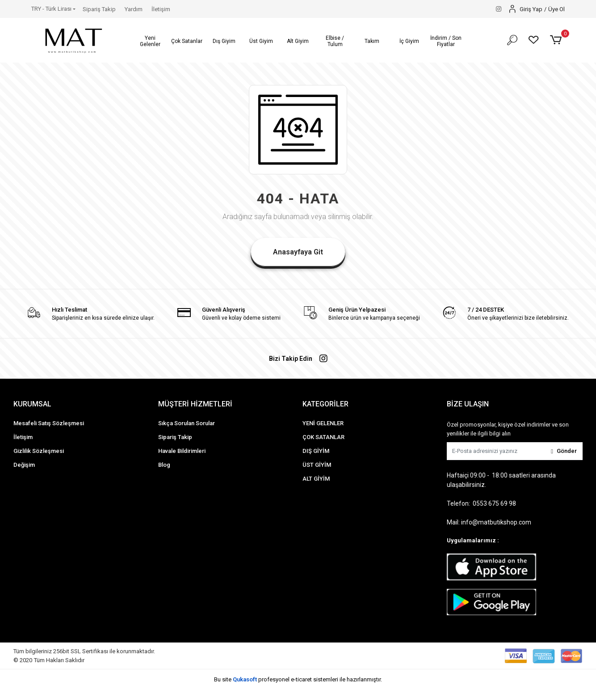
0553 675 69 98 (494, 503)
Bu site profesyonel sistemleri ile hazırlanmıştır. (298, 679)
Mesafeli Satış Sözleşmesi (48, 423)
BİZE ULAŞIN (468, 404)
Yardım (134, 9)
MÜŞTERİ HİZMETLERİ (195, 404)
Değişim (24, 464)
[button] (149, 41)
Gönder (564, 451)
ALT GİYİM (316, 478)
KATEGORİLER (325, 404)
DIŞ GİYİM (315, 451)
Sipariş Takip (99, 9)
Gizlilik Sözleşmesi (38, 451)
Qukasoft (245, 679)
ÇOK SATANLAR (323, 437)
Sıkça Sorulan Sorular (186, 423)
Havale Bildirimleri (182, 451)
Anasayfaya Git (298, 252)
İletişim (160, 9)
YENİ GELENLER (323, 423)
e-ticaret (301, 679)
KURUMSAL (32, 404)
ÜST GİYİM (316, 464)
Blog (164, 464)
